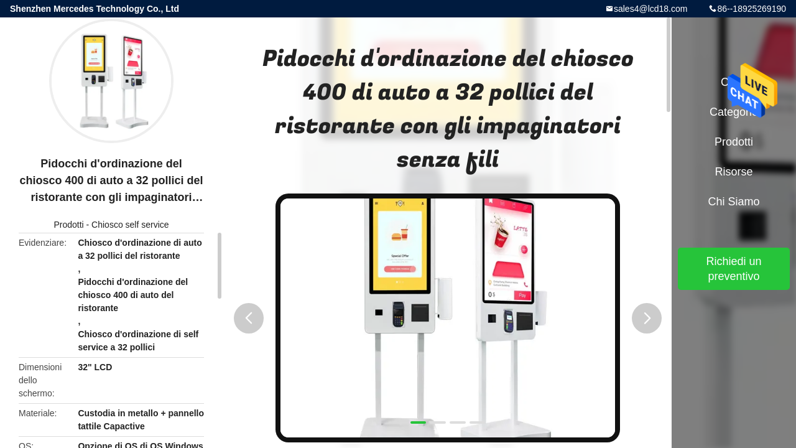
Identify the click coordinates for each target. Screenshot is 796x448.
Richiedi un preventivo (733, 268)
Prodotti (68, 225)
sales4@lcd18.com (651, 9)
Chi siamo (733, 201)
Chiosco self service (130, 225)
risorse (733, 172)
